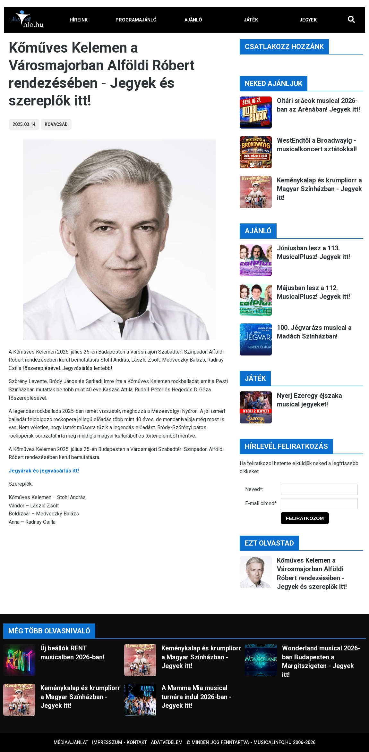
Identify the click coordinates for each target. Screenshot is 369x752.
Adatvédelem (167, 742)
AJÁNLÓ (193, 20)
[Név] (319, 489)
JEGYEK (308, 20)
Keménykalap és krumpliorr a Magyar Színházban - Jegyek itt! (319, 189)
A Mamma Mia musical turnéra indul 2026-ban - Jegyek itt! (196, 696)
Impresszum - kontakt (119, 742)
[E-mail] (319, 503)
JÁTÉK (251, 20)
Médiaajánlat (71, 742)
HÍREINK (79, 20)
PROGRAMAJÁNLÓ (136, 20)
